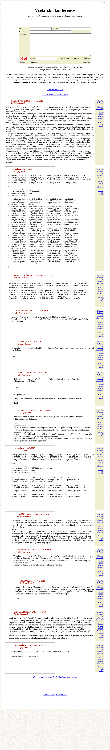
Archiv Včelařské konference (55, 99)
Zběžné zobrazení (55, 94)
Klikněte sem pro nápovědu (55, 733)
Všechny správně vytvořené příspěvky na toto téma (55, 716)
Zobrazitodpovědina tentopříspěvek (100, 120)
